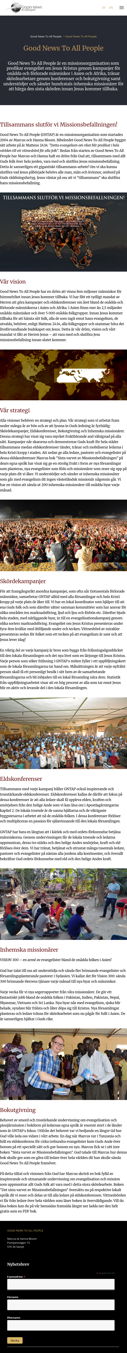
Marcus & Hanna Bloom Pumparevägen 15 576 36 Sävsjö (22, 1242)
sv (103, 7)
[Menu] (121, 7)
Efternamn (13, 1317)
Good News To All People (46, 36)
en (111, 7)
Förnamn (12, 1297)
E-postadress (16, 1276)
